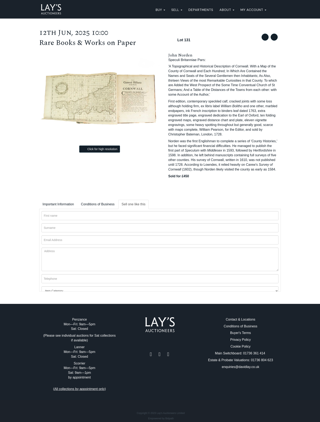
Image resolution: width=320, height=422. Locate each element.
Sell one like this (134, 204)
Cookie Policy (241, 346)
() (79, 389)
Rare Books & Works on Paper (87, 42)
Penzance (79, 319)
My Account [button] (253, 10)
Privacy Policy (240, 339)
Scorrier (79, 363)
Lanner (79, 347)
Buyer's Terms (240, 333)
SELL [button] (176, 10)
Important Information (58, 204)
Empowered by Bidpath (161, 418)
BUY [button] (160, 10)
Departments (200, 10)
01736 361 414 (254, 353)
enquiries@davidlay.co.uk (240, 367)
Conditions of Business (98, 204)
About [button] (226, 10)
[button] (275, 10)
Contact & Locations (240, 319)
